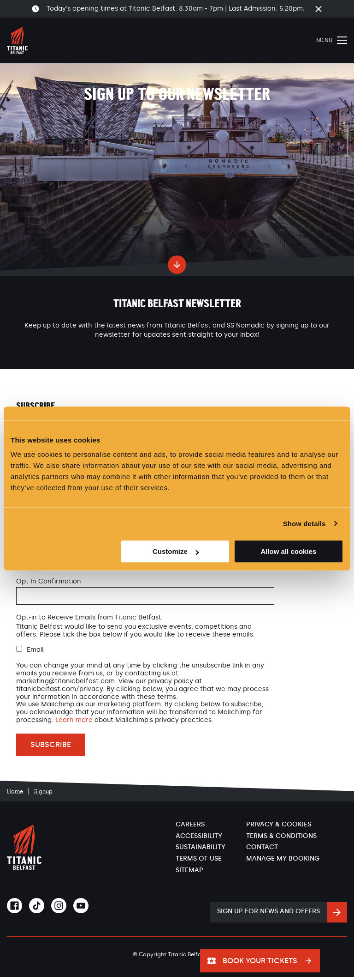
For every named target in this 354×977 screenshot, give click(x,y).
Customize (176, 551)
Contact (262, 847)
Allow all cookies (288, 551)
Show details (304, 524)
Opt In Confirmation (48, 581)
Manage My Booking (282, 858)
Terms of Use (199, 858)
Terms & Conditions (281, 836)
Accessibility (199, 836)
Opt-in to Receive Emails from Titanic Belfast (88, 617)
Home (15, 791)
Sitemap (189, 870)
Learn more (74, 720)
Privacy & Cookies (278, 824)
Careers (190, 824)
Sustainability (200, 847)
